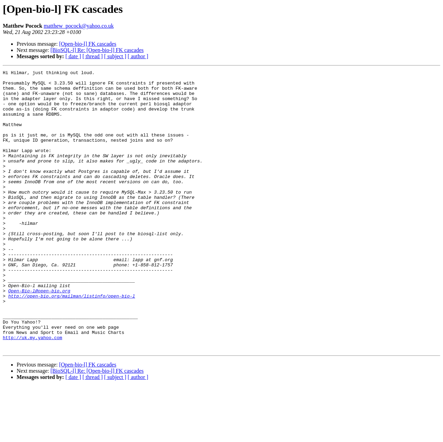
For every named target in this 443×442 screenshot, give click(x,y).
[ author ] (138, 56)
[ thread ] (92, 56)
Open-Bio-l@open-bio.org (39, 335)
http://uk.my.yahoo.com (32, 391)
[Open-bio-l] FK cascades (87, 44)
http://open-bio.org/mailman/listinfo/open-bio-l (71, 341)
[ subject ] (115, 56)
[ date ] (73, 56)
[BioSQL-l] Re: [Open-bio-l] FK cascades (97, 50)
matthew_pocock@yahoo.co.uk (79, 26)
